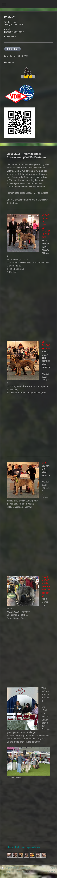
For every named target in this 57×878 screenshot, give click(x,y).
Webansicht (49, 871)
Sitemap (25, 868)
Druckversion (11, 868)
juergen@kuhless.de (14, 32)
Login (52, 868)
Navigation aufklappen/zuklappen (28, 4)
